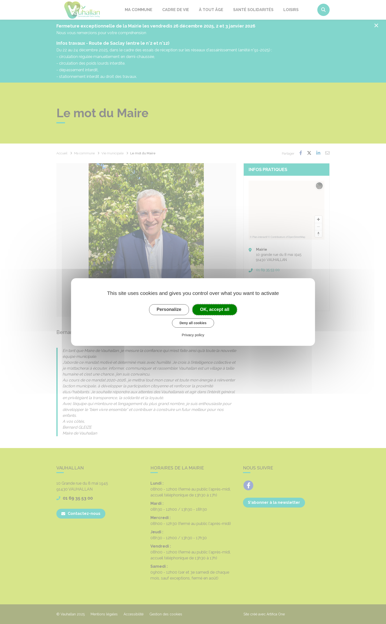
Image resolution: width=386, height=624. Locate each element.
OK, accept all (214, 309)
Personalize (169, 309)
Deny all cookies (193, 323)
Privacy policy (193, 335)
